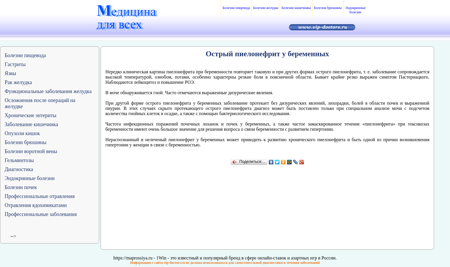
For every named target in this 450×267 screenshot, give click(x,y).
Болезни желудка (265, 8)
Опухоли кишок (22, 133)
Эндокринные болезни (355, 10)
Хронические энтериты (30, 115)
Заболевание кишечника (31, 124)
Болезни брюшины (328, 8)
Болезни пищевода (236, 8)
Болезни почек (21, 187)
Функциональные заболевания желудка (48, 91)
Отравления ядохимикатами (36, 205)
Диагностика (19, 169)
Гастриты (15, 64)
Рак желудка (18, 82)
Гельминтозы (19, 160)
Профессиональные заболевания (41, 214)
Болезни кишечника (296, 8)
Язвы (10, 73)
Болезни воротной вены (31, 151)
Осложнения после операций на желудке (40, 103)
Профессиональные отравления (40, 196)
